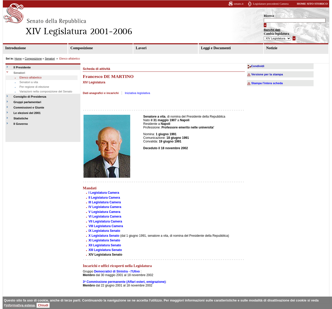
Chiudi (43, 305)
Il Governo (20, 123)
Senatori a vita (28, 82)
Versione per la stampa (267, 74)
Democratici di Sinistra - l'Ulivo (117, 271)
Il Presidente (22, 67)
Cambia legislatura (276, 33)
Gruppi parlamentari (27, 102)
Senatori (50, 58)
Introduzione (15, 48)
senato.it (239, 3)
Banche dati (272, 29)
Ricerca (269, 16)
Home (18, 58)
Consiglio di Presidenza (29, 96)
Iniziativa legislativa (137, 93)
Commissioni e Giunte (28, 107)
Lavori (141, 48)
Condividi (257, 66)
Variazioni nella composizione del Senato (45, 91)
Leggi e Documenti (216, 48)
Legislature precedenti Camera (270, 3)
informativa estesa (20, 305)
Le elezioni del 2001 (26, 112)
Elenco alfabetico (30, 77)
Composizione (82, 48)
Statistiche (20, 118)
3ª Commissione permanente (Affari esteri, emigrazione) (124, 282)
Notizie (271, 48)
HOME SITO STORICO (312, 3)
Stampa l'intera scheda (267, 83)
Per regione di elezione (34, 86)
